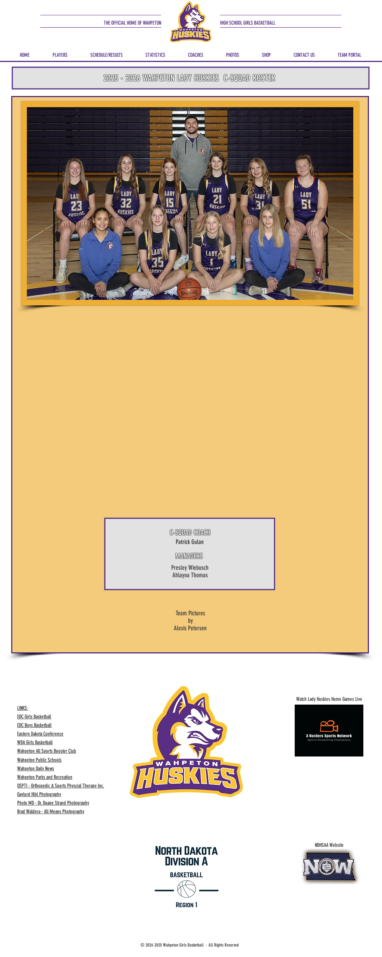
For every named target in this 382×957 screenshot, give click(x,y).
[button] (60, 51)
